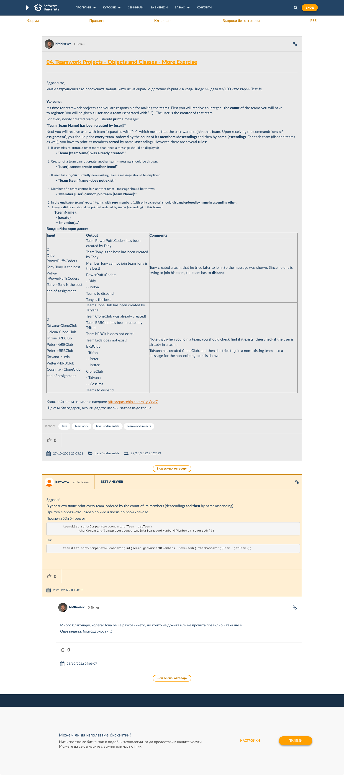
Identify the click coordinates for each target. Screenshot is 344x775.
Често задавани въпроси (60, 677)
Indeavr (203, 692)
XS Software (206, 677)
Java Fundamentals (126, 439)
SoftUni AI (150, 692)
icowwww (62, 468)
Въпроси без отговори (241, 21)
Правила (96, 21)
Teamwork (81, 426)
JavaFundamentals (107, 426)
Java (64, 426)
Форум (33, 21)
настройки (250, 740)
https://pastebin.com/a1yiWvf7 (133, 402)
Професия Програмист (59, 699)
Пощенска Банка (210, 706)
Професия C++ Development (109, 688)
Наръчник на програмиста (61, 692)
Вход (310, 7)
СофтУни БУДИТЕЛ (157, 699)
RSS (313, 21)
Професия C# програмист (61, 706)
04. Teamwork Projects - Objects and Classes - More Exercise (121, 62)
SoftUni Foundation (157, 706)
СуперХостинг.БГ (210, 685)
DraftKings (205, 699)
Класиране (163, 21)
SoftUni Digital (153, 677)
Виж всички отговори (172, 455)
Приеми (296, 740)
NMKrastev (63, 43)
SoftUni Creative (155, 685)
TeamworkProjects (139, 426)
